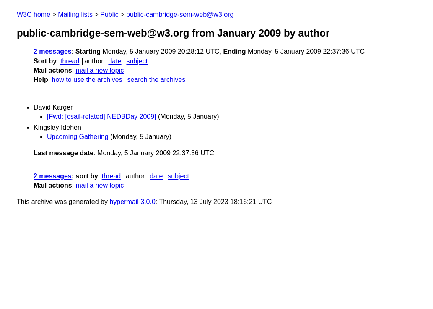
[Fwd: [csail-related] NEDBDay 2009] (101, 116)
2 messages (53, 51)
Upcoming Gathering (78, 136)
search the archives (156, 79)
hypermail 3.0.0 (132, 201)
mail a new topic (99, 70)
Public (109, 14)
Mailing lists (75, 14)
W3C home (33, 14)
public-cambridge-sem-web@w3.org (179, 14)
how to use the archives (87, 79)
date (114, 61)
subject (137, 61)
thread (69, 61)
